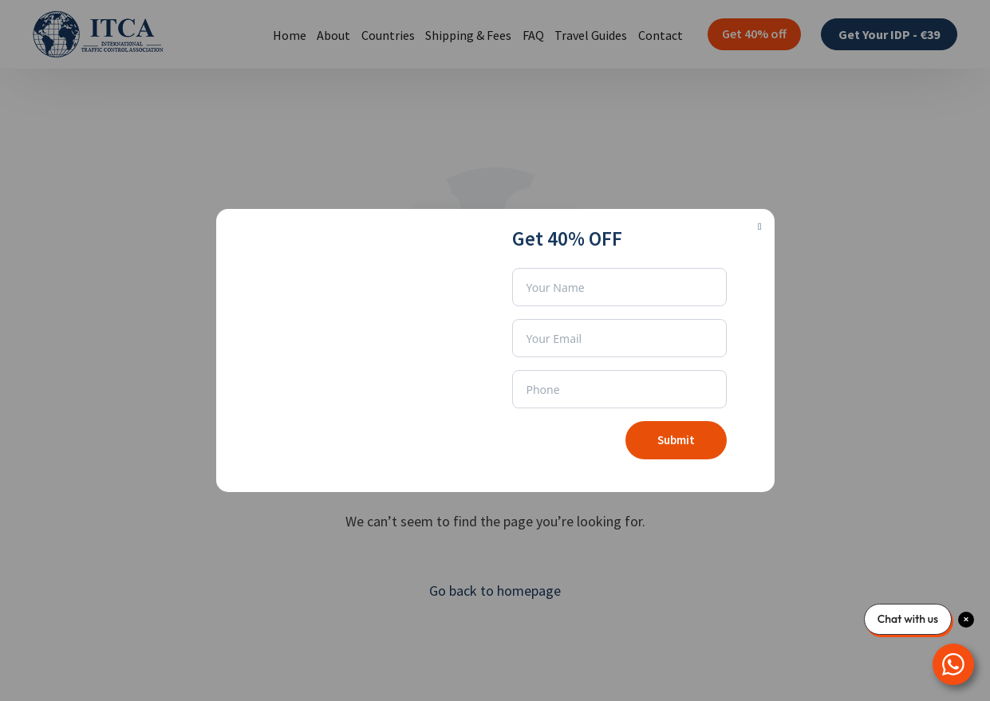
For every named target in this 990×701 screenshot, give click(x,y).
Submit (676, 439)
